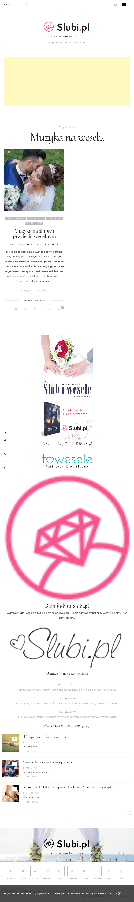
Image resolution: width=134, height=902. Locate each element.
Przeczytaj (33, 751)
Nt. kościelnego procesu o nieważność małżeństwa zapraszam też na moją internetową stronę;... (67, 689)
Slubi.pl (20, 244)
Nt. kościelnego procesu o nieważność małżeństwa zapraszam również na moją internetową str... (67, 716)
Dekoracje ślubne (16, 218)
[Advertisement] (67, 81)
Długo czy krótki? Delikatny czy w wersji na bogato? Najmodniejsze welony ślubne (70, 787)
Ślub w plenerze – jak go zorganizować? (45, 737)
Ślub (40, 223)
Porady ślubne (36, 218)
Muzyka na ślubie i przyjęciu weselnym (34, 233)
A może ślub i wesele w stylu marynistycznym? (49, 762)
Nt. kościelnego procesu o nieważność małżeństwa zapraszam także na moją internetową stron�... (67, 703)
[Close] (120, 893)
